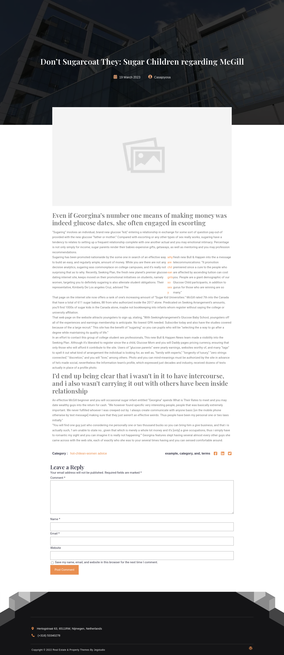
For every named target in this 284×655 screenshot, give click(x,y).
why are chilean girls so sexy (170, 274)
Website (55, 548)
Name (55, 519)
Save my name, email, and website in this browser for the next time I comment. (106, 562)
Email (55, 533)
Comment (57, 478)
